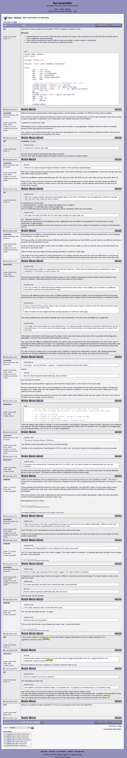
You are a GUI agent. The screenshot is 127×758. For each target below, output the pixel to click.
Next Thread (117, 729)
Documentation (61, 751)
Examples (70, 751)
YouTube (79, 754)
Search (62, 9)
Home (56, 9)
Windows (17, 18)
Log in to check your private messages (60, 11)
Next (15, 22)
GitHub (74, 754)
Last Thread (108, 729)
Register (67, 9)
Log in (75, 11)
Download (52, 751)
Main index (44, 751)
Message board (79, 751)
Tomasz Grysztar (62, 754)
